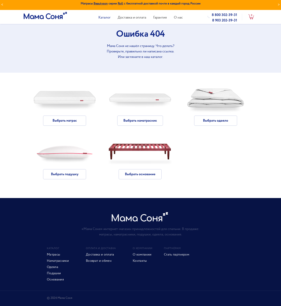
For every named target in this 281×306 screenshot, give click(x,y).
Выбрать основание (140, 174)
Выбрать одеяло (215, 120)
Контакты (140, 260)
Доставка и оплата (132, 17)
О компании (142, 254)
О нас (178, 17)
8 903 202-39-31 (224, 20)
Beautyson (100, 3)
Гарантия (160, 17)
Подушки (54, 273)
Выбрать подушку (64, 174)
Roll (120, 3)
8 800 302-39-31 (224, 15)
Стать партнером (176, 254)
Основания (55, 279)
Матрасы (53, 254)
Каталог (104, 17)
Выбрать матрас (64, 120)
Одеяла (52, 267)
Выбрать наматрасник (140, 120)
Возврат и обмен (98, 260)
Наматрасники (58, 260)
